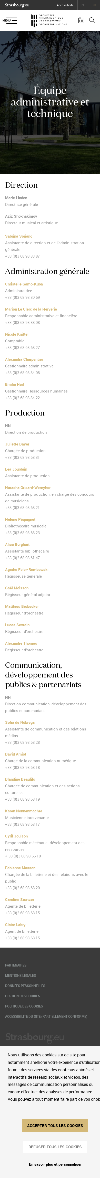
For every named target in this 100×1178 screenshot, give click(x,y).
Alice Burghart (17, 544)
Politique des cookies (24, 1006)
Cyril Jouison (16, 836)
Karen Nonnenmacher (23, 810)
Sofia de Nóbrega (20, 722)
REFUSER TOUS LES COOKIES (55, 1146)
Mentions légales (20, 975)
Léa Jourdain (16, 469)
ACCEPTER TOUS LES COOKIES (55, 1125)
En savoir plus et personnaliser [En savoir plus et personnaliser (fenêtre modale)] (55, 1164)
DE (83, 5)
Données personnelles (25, 985)
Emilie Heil (14, 384)
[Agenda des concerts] (81, 20)
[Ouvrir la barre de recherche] (92, 20)
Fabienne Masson (20, 867)
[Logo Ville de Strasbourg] (17, 4)
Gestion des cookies (22, 996)
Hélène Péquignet (20, 519)
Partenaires (15, 965)
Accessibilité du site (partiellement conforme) (46, 1016)
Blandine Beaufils (20, 779)
